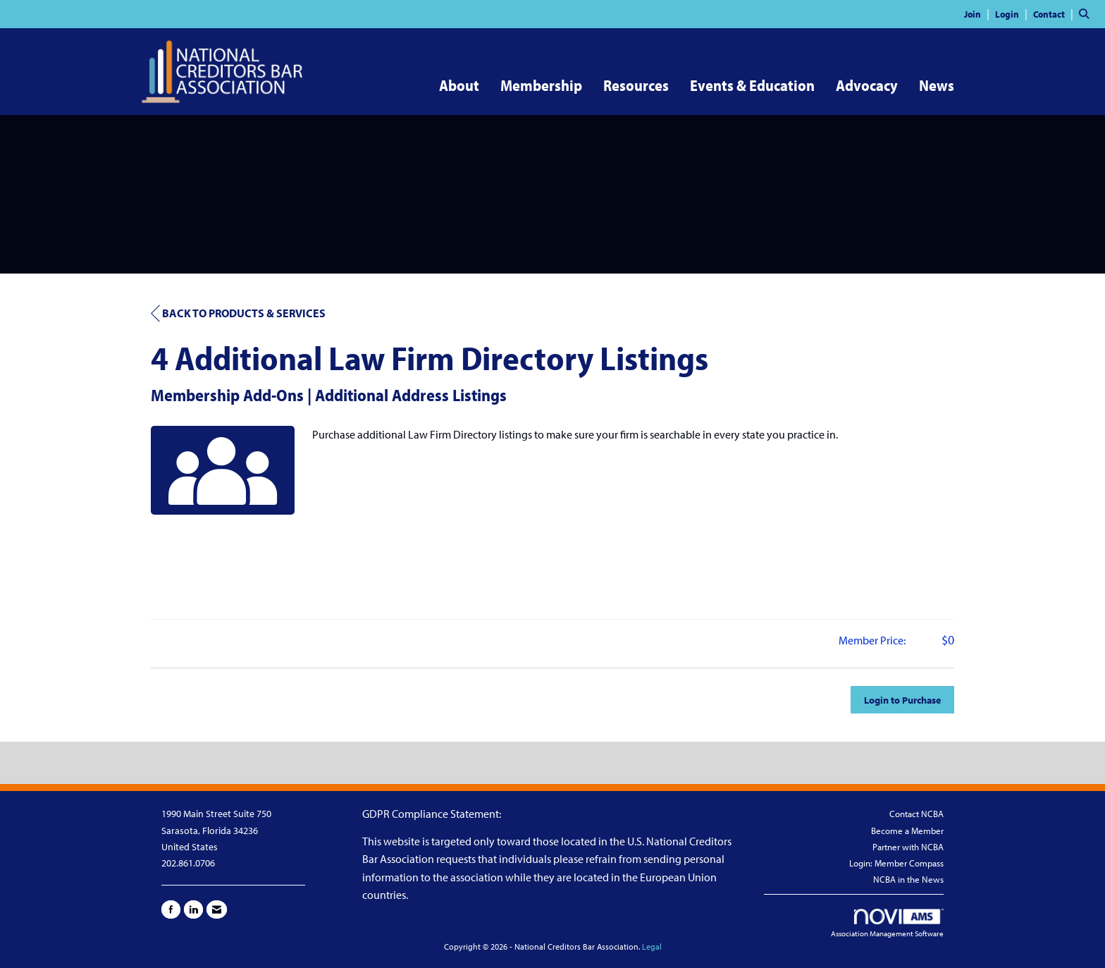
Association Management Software (887, 923)
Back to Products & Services (238, 313)
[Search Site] (1086, 13)
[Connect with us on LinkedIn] (193, 909)
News (936, 85)
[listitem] (978, 13)
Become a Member (907, 830)
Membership (541, 85)
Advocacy (867, 85)
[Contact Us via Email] (216, 909)
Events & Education (752, 85)
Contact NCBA (916, 813)
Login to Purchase (902, 699)
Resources (636, 85)
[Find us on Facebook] (170, 909)
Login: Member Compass (896, 863)
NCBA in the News (908, 879)
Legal (652, 946)
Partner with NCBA (908, 846)
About (459, 85)
